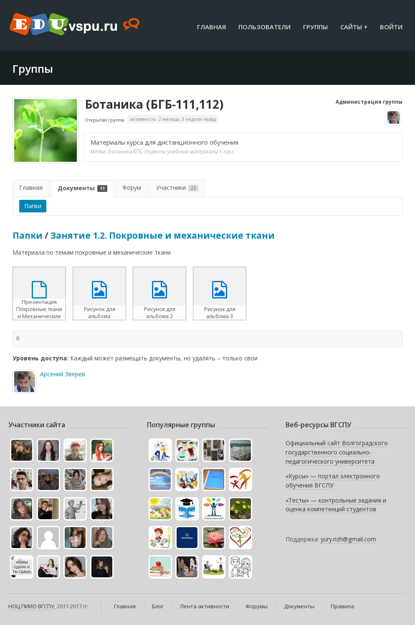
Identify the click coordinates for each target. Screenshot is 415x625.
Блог (158, 606)
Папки (32, 206)
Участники (177, 187)
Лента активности (204, 606)
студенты (155, 151)
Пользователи (264, 27)
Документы (82, 188)
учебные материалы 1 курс (200, 151)
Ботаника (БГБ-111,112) (154, 104)
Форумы (256, 606)
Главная (211, 27)
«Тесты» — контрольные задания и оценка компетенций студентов (336, 504)
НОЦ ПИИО (22, 606)
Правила (342, 606)
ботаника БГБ (125, 151)
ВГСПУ (46, 606)
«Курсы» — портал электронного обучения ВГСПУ (333, 480)
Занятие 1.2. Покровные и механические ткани (163, 235)
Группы (315, 27)
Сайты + (353, 27)
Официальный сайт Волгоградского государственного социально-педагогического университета (337, 452)
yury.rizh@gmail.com (348, 539)
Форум (131, 187)
